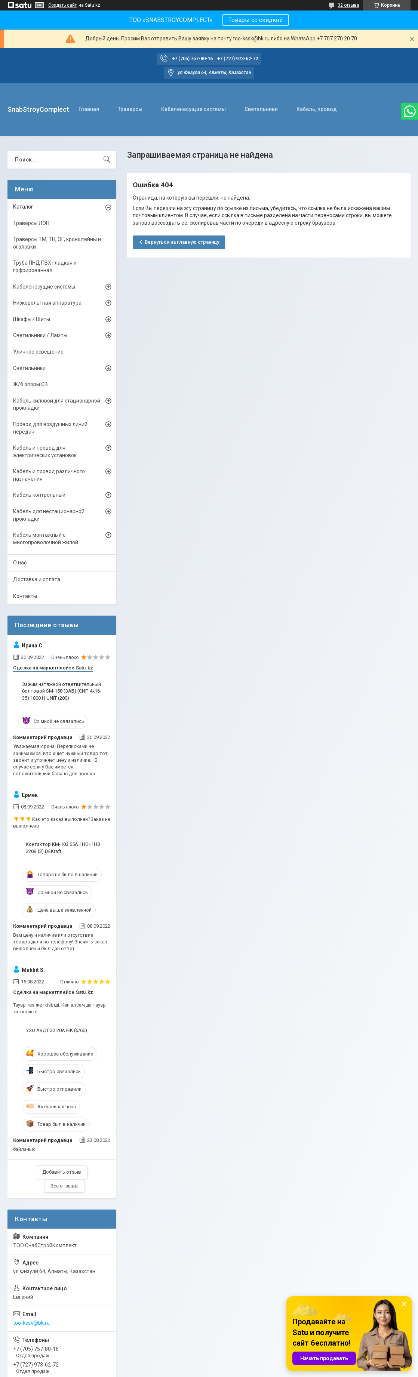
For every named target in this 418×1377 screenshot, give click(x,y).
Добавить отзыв (61, 1172)
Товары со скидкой (255, 20)
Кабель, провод (316, 109)
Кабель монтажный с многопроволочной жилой (45, 538)
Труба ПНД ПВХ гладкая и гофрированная (45, 266)
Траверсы (130, 109)
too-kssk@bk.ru (31, 1323)
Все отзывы (64, 1186)
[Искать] (107, 160)
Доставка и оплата (36, 579)
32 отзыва (348, 5)
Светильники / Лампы (40, 335)
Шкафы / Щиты (31, 319)
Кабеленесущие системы (193, 109)
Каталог (23, 207)
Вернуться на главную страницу (182, 242)
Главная (89, 109)
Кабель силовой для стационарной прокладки (56, 404)
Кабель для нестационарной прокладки (48, 515)
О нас (20, 563)
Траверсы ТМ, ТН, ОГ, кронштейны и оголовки (57, 243)
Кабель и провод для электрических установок (45, 451)
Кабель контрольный (39, 495)
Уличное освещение (38, 352)
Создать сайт (62, 5)
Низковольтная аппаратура (47, 303)
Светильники (261, 109)
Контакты (25, 596)
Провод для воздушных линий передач (50, 428)
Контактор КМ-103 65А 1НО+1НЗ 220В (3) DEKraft (63, 847)
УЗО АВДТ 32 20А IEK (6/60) (56, 1030)
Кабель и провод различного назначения (49, 475)
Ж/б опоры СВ (30, 384)
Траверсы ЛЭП (31, 223)
